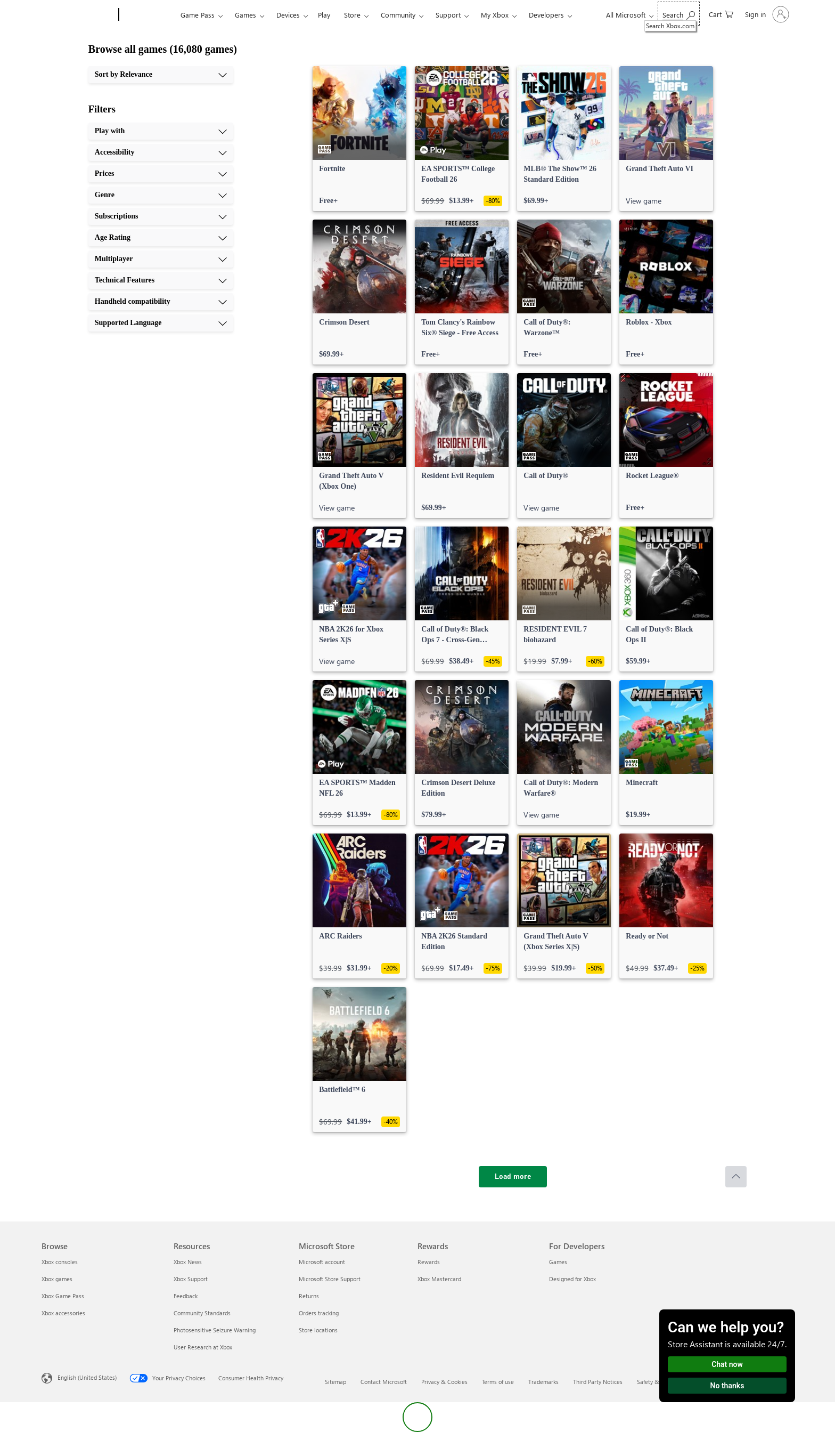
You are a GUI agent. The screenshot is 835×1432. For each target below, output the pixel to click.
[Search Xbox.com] (679, 14)
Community (398, 14)
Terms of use (498, 1381)
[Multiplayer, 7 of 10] (160, 259)
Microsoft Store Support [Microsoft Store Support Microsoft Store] (330, 1278)
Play (324, 14)
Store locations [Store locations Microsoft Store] (318, 1329)
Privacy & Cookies (444, 1381)
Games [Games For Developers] (558, 1261)
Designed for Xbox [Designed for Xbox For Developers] (572, 1278)
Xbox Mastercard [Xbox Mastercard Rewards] (439, 1278)
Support (448, 14)
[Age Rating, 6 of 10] (160, 237)
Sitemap (335, 1381)
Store (352, 14)
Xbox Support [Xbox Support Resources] (191, 1278)
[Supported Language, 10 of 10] (160, 322)
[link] (359, 138)
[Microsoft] (78, 15)
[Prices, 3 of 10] (160, 173)
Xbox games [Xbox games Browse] (57, 1278)
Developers (546, 14)
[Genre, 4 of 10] (160, 195)
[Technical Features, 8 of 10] (160, 280)
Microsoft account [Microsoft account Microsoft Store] (322, 1261)
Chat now (727, 1364)
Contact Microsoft (384, 1381)
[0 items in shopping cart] (721, 13)
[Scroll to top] (736, 1176)
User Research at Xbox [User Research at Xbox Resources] (203, 1347)
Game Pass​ (198, 14)
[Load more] (513, 1176)
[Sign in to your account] (766, 14)
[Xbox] (148, 15)
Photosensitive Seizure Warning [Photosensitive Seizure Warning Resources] (215, 1329)
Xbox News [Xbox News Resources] (188, 1261)
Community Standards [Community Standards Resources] (202, 1312)
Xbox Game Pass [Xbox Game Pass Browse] (63, 1295)
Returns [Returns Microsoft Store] (309, 1295)
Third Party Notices (598, 1381)
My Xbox (495, 14)
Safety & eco (653, 1381)
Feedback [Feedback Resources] (186, 1295)
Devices (288, 14)
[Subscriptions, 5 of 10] (160, 216)
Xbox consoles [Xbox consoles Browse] (60, 1261)
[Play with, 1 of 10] (160, 131)
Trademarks (543, 1381)
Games (245, 14)
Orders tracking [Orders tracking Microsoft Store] (319, 1312)
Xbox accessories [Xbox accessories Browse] (63, 1312)
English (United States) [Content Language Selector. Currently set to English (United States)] (87, 1377)
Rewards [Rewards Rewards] (429, 1261)
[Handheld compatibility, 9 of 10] (160, 301)
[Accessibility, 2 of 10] (160, 152)
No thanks (727, 1385)
